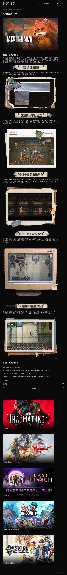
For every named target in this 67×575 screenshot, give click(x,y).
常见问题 (46, 3)
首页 (39, 3)
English (57, 572)
